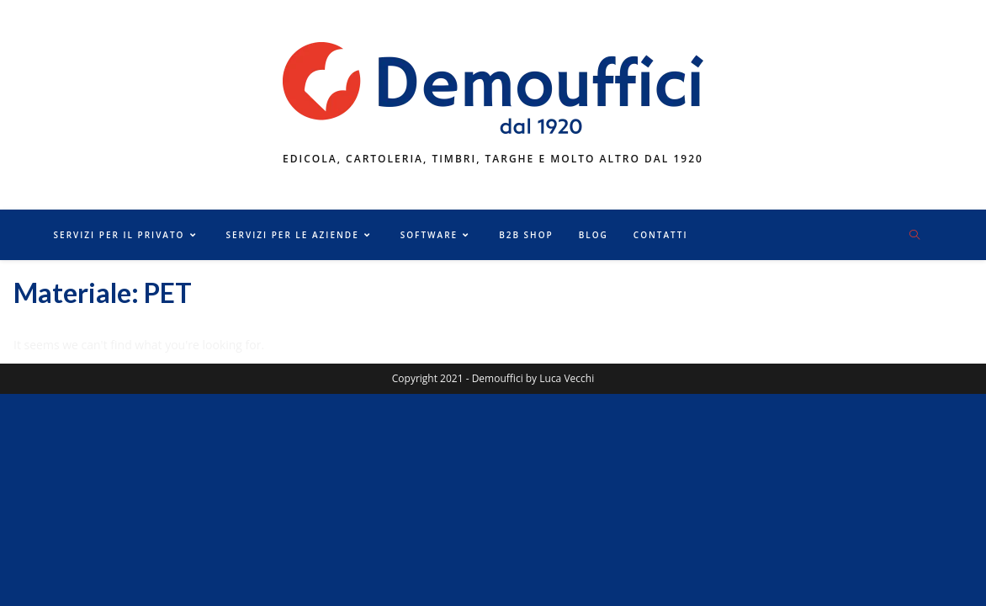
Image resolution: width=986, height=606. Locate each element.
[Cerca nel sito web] (914, 235)
